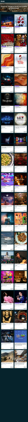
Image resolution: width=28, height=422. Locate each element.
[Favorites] (23, 1)
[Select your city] (20, 1)
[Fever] (3, 1)
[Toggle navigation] (26, 1)
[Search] (18, 1)
